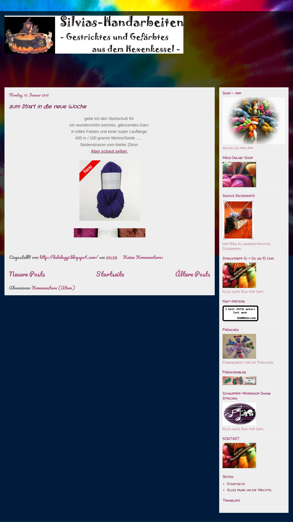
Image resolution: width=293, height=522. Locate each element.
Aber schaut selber (109, 151)
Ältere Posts (192, 273)
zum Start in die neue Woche (47, 107)
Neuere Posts (27, 273)
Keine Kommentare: (143, 257)
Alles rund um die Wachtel (249, 489)
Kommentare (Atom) (53, 287)
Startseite (110, 273)
